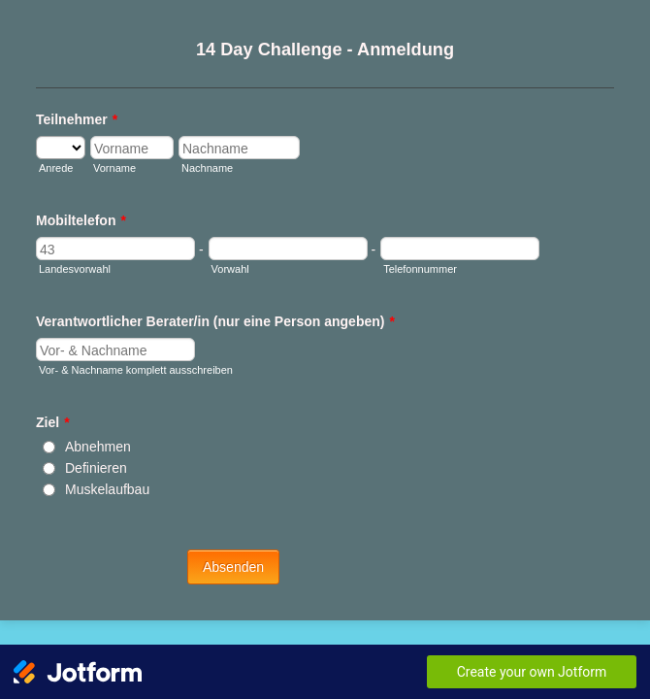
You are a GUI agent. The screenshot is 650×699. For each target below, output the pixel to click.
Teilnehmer (73, 110)
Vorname (57, 201)
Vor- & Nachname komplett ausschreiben (133, 383)
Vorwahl (169, 280)
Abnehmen (95, 439)
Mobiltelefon (78, 232)
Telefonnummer (422, 280)
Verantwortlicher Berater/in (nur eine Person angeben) (212, 335)
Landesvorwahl (72, 280)
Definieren (93, 460)
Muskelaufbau (104, 481)
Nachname (347, 201)
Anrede (53, 159)
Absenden (324, 549)
